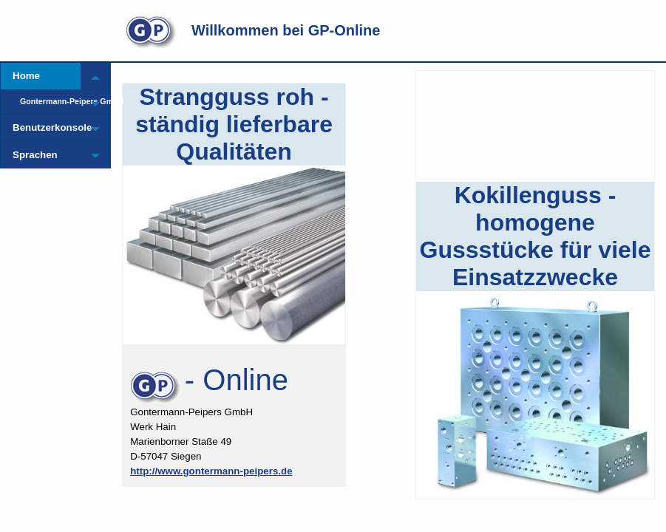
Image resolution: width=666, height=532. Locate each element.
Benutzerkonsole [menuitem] (47, 127)
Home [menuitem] (26, 75)
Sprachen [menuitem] (35, 154)
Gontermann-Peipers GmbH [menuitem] (50, 101)
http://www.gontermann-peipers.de (211, 471)
